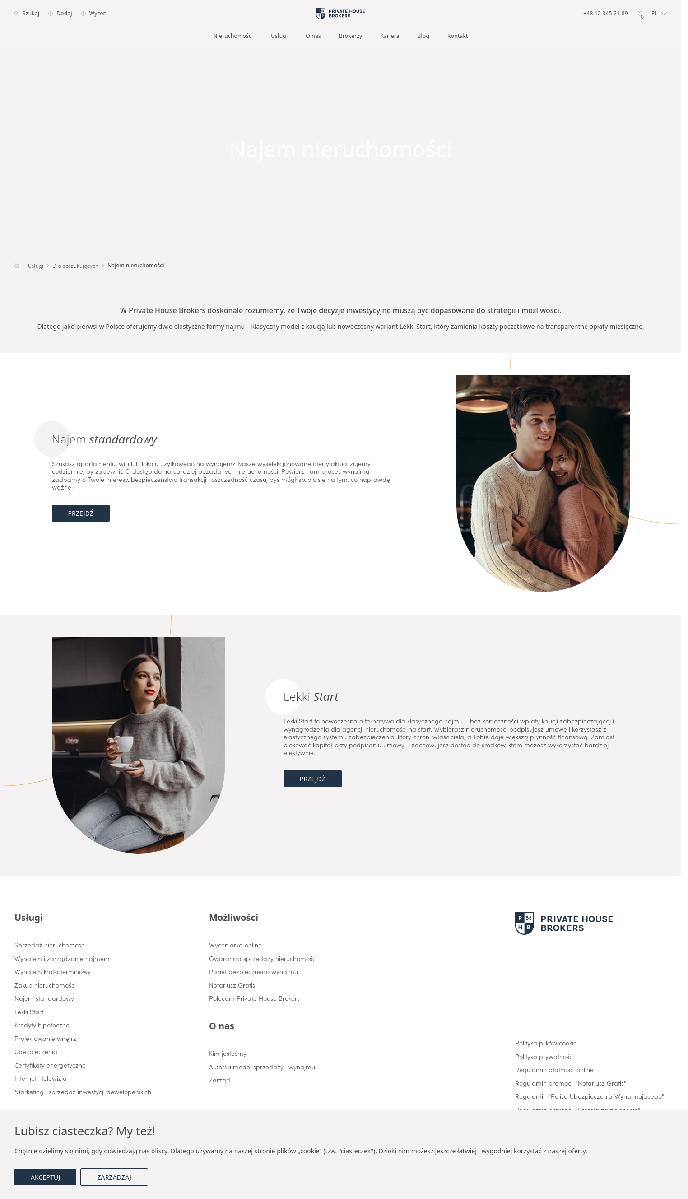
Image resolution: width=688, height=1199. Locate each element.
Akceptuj (45, 1177)
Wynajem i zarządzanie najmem (62, 959)
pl (659, 13)
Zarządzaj (114, 1177)
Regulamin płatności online (554, 1070)
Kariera (389, 36)
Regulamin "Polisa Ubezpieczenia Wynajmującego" (589, 1096)
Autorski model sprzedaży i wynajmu (262, 1067)
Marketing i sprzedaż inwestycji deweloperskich (82, 1092)
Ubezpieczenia (35, 1052)
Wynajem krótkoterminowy (52, 972)
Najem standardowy (44, 998)
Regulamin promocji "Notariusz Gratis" (570, 1083)
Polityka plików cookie (546, 1043)
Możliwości (233, 917)
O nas (313, 36)
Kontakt (457, 36)
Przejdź (81, 513)
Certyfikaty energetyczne (50, 1065)
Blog (424, 36)
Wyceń (94, 13)
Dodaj (60, 13)
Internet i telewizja (40, 1078)
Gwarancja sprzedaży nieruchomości (263, 959)
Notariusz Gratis (232, 985)
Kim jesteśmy (227, 1054)
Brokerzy (351, 36)
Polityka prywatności (544, 1057)
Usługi (279, 36)
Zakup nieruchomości (45, 985)
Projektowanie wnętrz (45, 1039)
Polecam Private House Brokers (254, 998)
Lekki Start (28, 1012)
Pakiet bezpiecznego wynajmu (253, 972)
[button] (659, 13)
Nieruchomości (233, 36)
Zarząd (219, 1080)
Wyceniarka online (235, 945)
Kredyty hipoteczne (42, 1025)
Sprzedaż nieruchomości (50, 945)
